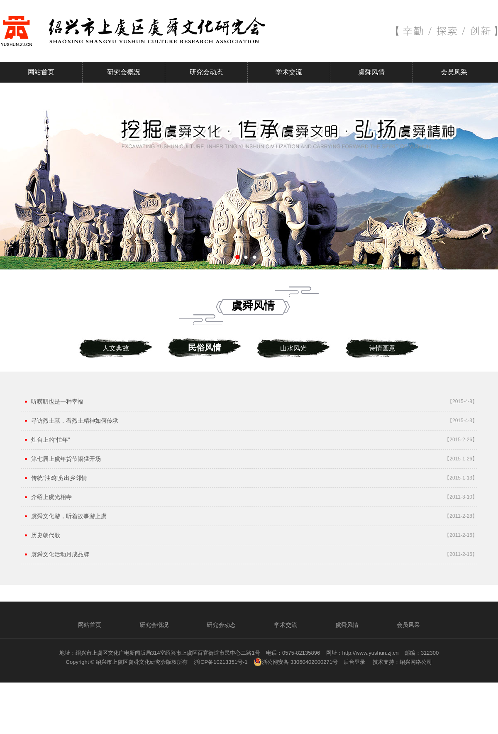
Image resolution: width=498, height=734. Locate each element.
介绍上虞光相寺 (51, 497)
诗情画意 (382, 348)
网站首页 (41, 72)
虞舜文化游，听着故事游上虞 (69, 516)
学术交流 (289, 72)
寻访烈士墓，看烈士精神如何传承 (74, 420)
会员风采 (454, 72)
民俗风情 (204, 347)
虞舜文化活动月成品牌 (60, 554)
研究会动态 (206, 72)
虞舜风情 (371, 72)
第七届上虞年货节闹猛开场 (66, 458)
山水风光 (293, 348)
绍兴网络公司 (416, 662)
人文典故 (116, 348)
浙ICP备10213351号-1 (221, 662)
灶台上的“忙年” (50, 439)
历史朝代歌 (45, 535)
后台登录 (354, 662)
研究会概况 (123, 72)
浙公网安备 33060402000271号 (296, 662)
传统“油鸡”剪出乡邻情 (59, 478)
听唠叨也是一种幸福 (57, 401)
